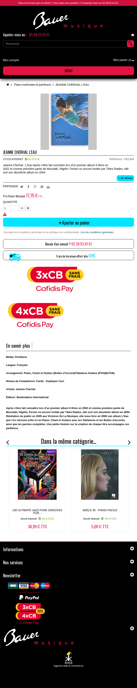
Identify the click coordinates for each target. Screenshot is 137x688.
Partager (28, 186)
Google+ (35, 186)
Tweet (22, 186)
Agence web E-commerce (68, 665)
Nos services (13, 562)
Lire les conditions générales (97, 232)
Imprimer (49, 186)
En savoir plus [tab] (18, 345)
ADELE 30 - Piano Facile (99, 510)
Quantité (10, 202)
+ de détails (125, 178)
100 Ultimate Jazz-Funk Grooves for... (37, 511)
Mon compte (11, 60)
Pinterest (42, 186)
